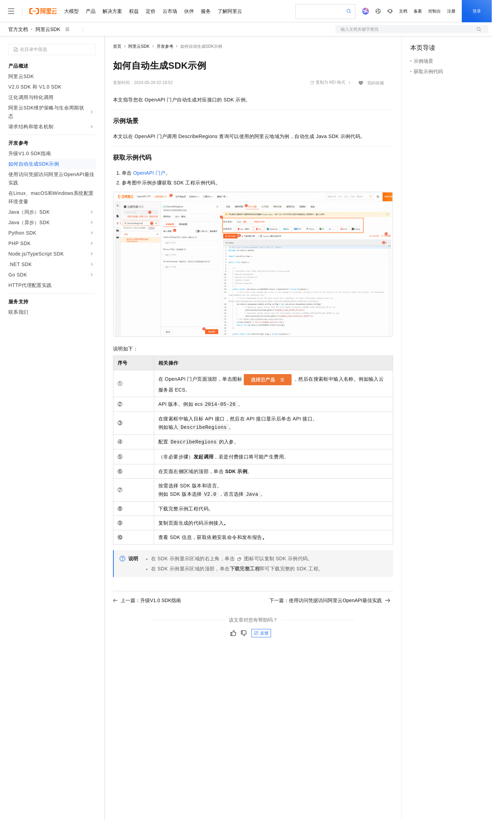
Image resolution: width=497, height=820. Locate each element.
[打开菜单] (11, 11)
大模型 (71, 11)
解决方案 (112, 11)
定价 (151, 11)
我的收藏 (375, 83)
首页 (117, 46)
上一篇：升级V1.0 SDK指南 (147, 600)
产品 (91, 11)
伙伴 (189, 11)
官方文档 (18, 29)
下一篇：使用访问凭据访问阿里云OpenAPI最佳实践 (329, 600)
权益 (134, 11)
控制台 (434, 11)
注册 (451, 11)
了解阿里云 (230, 11)
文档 (403, 11)
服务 (206, 11)
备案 (418, 11)
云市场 (170, 11)
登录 (477, 11)
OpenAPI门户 (149, 173)
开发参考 (165, 46)
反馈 (261, 633)
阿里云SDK (48, 29)
